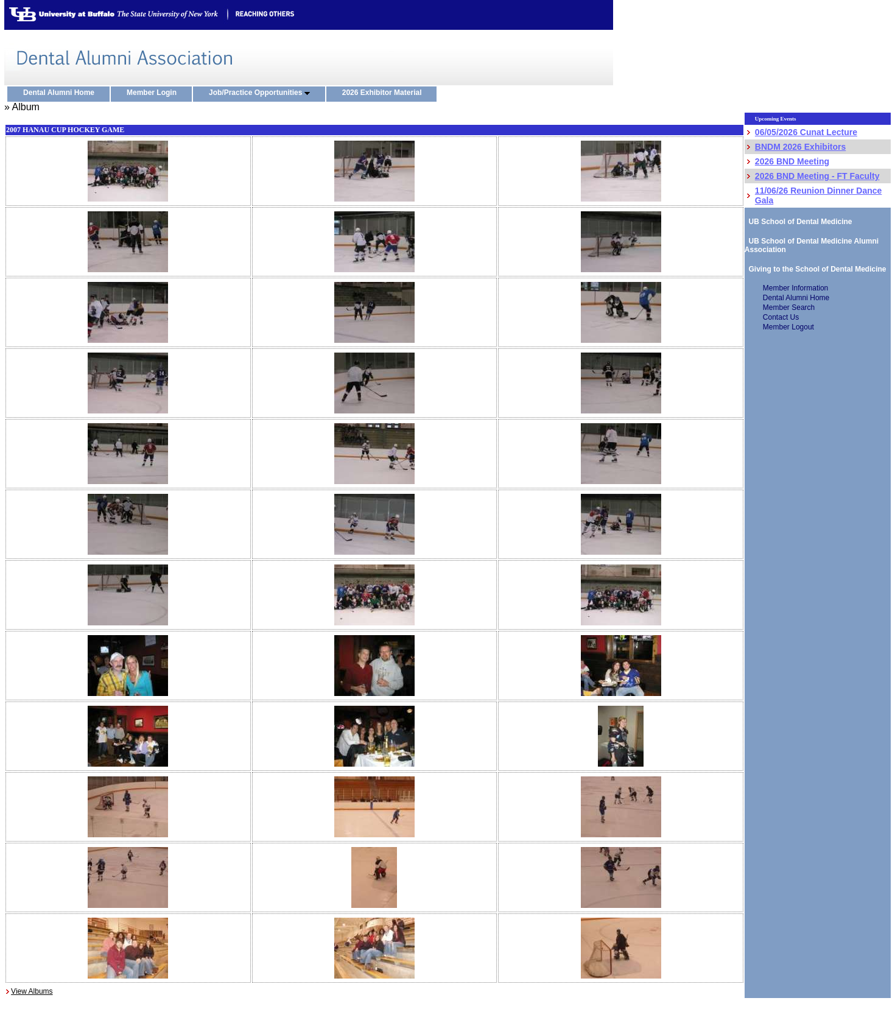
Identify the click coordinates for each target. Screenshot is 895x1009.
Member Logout (788, 327)
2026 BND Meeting (792, 161)
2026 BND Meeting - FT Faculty (817, 176)
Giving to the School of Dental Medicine (815, 269)
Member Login (154, 93)
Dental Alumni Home (61, 93)
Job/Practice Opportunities (262, 93)
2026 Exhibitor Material (385, 93)
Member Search (789, 307)
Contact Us (781, 317)
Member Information (795, 288)
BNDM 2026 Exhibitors (800, 147)
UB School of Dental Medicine (798, 221)
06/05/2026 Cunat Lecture (806, 132)
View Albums (31, 991)
